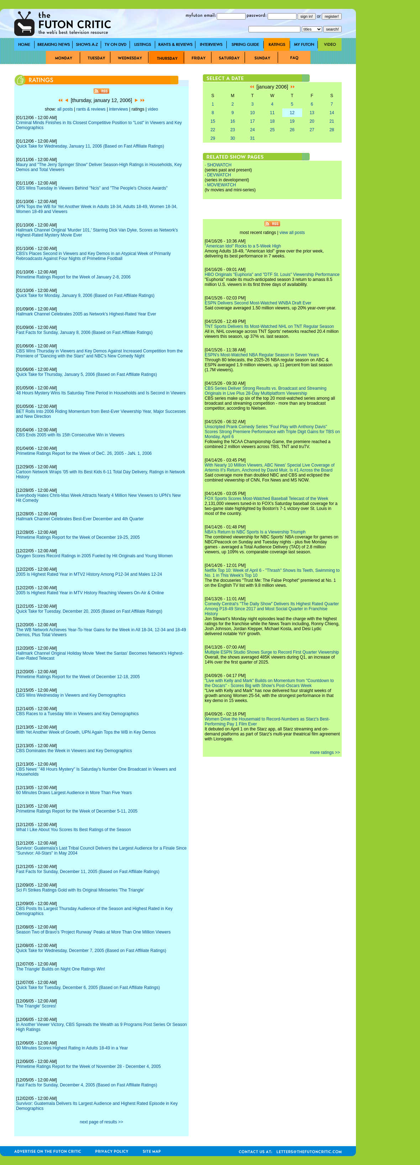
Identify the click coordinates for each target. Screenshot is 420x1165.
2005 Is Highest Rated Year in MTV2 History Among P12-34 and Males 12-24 (89, 574)
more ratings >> (325, 752)
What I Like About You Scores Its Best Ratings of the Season (73, 829)
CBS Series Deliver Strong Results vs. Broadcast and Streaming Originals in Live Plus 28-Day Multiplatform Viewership (265, 391)
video (153, 109)
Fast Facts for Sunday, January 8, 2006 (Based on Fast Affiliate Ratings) (84, 332)
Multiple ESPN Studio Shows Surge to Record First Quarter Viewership (272, 652)
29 (212, 138)
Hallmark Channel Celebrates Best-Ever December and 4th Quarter (80, 518)
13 (312, 112)
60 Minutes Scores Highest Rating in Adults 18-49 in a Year (72, 1048)
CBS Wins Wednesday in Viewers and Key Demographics (71, 695)
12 (292, 112)
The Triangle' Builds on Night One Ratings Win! (60, 969)
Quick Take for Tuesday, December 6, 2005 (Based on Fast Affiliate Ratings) (88, 987)
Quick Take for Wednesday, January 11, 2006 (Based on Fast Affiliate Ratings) (90, 146)
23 (232, 129)
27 (312, 129)
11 (272, 112)
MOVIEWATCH (221, 184)
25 (272, 129)
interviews (118, 109)
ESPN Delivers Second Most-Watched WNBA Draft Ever (258, 302)
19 (292, 121)
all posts (65, 109)
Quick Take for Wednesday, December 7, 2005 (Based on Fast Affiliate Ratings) (91, 950)
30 (232, 138)
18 (272, 121)
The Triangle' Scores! (36, 1006)
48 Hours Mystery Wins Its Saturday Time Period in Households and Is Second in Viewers (101, 392)
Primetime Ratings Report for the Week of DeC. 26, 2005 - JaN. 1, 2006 (84, 453)
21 (331, 121)
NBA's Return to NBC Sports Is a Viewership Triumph (255, 532)
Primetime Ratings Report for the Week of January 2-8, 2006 (73, 277)
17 (252, 121)
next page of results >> (101, 1121)
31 (252, 138)
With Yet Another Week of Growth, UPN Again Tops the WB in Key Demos (86, 732)
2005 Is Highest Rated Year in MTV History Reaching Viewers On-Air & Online (90, 592)
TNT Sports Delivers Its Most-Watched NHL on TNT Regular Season (269, 326)
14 (331, 112)
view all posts (292, 232)
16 (232, 121)
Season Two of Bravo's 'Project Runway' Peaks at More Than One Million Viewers (93, 932)
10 (252, 112)
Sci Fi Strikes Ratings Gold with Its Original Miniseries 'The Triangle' (80, 890)
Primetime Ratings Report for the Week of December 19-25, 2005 (78, 537)
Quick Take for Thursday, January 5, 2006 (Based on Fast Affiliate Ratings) (86, 374)
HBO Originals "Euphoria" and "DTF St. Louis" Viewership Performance (272, 274)
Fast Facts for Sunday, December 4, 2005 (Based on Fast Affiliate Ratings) (86, 1084)
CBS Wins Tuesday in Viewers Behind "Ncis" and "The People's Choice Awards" (92, 188)
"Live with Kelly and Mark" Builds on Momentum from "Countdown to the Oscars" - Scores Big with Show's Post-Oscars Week (269, 683)
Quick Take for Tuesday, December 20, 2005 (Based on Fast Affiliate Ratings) (89, 611)
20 (312, 121)
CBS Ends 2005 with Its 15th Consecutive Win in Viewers (70, 434)
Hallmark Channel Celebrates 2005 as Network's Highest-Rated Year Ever (86, 314)
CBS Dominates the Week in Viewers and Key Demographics (74, 750)
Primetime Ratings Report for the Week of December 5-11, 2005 (76, 811)
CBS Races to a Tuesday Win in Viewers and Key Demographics (77, 713)
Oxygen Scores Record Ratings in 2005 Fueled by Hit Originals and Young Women (94, 555)
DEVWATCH (219, 174)
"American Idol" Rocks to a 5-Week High (243, 246)
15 (212, 121)
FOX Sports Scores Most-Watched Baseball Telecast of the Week (266, 498)
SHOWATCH (219, 165)
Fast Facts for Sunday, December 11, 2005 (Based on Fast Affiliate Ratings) (87, 871)
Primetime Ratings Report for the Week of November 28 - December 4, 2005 (88, 1066)
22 (212, 129)
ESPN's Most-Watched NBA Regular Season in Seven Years (262, 354)
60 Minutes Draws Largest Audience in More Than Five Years (74, 792)
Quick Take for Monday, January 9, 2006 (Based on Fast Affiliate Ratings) (85, 295)
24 (252, 129)
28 (331, 129)
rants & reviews (91, 109)
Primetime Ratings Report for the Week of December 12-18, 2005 (78, 676)
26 (292, 129)
